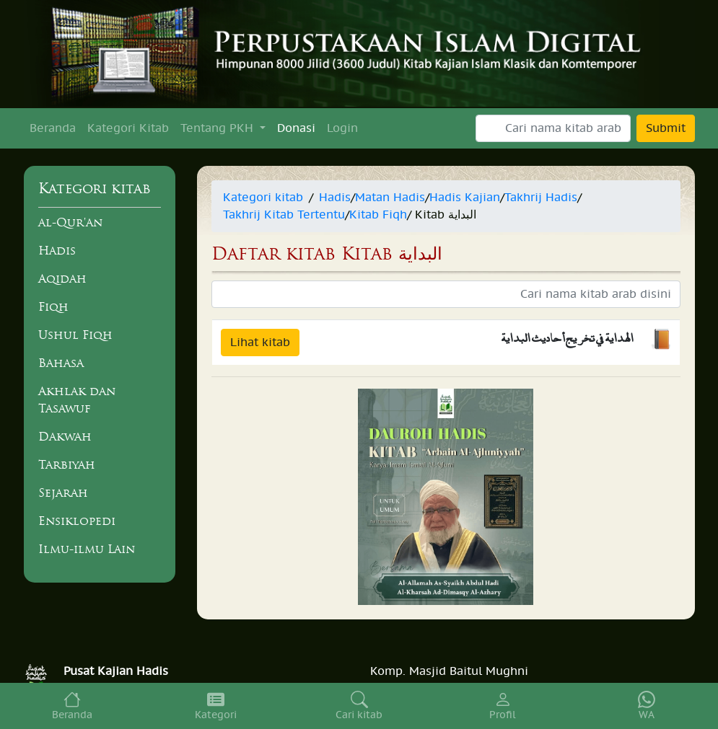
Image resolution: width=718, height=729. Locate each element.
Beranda (53, 128)
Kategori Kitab (128, 128)
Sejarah (63, 492)
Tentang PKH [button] (218, 128)
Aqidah (62, 278)
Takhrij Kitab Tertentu (284, 214)
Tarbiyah (66, 464)
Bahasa (61, 362)
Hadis (57, 250)
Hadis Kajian (464, 197)
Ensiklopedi (76, 520)
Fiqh (53, 306)
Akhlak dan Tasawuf (76, 399)
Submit (666, 128)
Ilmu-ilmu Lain (86, 549)
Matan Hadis (390, 197)
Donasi (296, 128)
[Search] (553, 128)
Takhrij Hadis (540, 197)
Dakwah (65, 436)
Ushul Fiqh (75, 334)
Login (342, 128)
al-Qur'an (70, 222)
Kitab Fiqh (378, 214)
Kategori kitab (263, 197)
